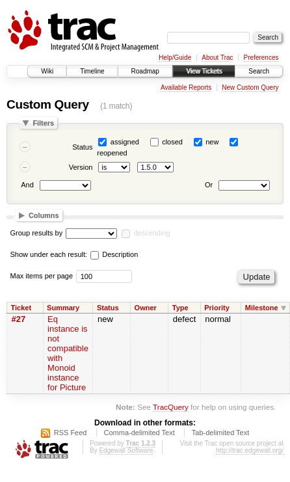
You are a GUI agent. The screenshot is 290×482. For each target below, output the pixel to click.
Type (180, 308)
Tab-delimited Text (220, 432)
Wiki (47, 71)
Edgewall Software (126, 450)
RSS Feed (70, 432)
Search (258, 71)
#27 (19, 319)
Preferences (261, 57)
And (27, 185)
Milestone (261, 308)
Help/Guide (175, 57)
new (211, 142)
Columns (44, 215)
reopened (112, 153)
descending (151, 233)
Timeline (92, 71)
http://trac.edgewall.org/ (249, 450)
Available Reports (186, 87)
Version (81, 167)
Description (114, 254)
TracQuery (171, 407)
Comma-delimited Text (139, 432)
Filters (43, 123)
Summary (63, 308)
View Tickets (204, 71)
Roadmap (145, 71)
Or (209, 185)
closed (172, 142)
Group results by (36, 233)
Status (82, 147)
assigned (125, 142)
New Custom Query (250, 87)
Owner (146, 308)
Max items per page (41, 276)
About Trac (217, 57)
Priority (217, 308)
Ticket (21, 308)
